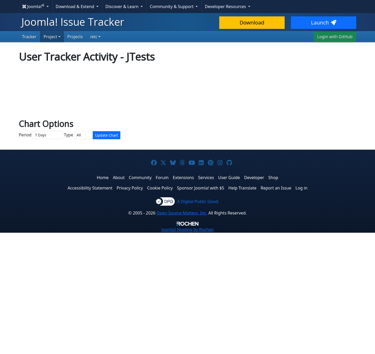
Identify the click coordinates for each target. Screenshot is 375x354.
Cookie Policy (160, 309)
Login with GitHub (335, 37)
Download (252, 22)
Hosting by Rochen (187, 351)
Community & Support (172, 6)
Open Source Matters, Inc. (182, 334)
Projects (75, 37)
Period (25, 256)
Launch (323, 22)
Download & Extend (75, 6)
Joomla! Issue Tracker (72, 22)
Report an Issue (276, 309)
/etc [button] (93, 37)
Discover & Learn (122, 6)
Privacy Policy (130, 309)
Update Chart (106, 256)
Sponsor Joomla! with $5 (200, 309)
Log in (302, 309)
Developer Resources (226, 6)
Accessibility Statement (89, 309)
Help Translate (242, 309)
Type (68, 256)
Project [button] (50, 37)
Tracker (29, 37)
